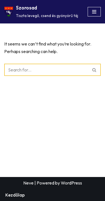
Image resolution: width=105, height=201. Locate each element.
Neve (28, 183)
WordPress (71, 183)
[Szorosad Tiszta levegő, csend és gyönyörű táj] (41, 12)
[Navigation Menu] (94, 11)
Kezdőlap (15, 195)
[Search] (46, 70)
